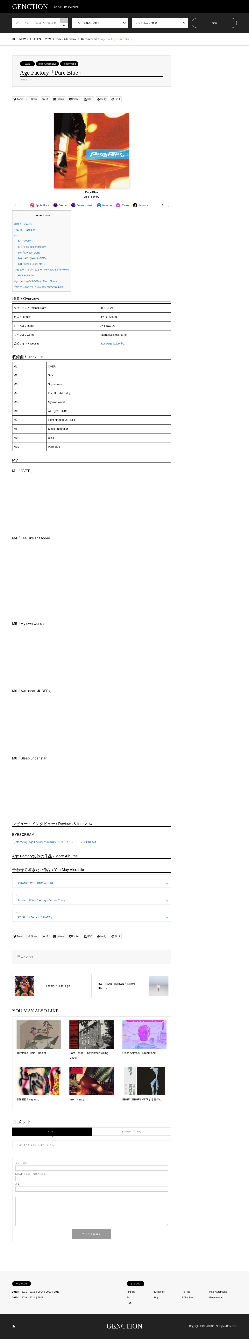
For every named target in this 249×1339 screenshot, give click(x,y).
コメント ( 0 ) (51, 1131)
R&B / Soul (187, 1297)
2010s (15, 1292)
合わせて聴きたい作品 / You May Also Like (38, 286)
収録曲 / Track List (24, 229)
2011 (24, 1292)
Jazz (129, 1297)
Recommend (69, 64)
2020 (24, 1297)
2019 (56, 1292)
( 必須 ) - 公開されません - (32, 1174)
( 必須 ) (21, 1163)
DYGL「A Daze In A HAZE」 (35, 917)
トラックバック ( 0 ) (131, 1131)
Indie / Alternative (47, 64)
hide (47, 215)
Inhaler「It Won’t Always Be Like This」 (42, 900)
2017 (40, 1292)
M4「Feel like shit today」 (33, 246)
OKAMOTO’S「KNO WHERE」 (37, 883)
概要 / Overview (23, 224)
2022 (40, 1297)
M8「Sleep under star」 (32, 264)
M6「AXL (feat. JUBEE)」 (33, 258)
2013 (32, 1292)
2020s (15, 1297)
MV (16, 235)
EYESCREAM (26, 275)
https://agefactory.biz (112, 343)
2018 (48, 1292)
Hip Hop (186, 1292)
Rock (129, 1303)
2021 (27, 64)
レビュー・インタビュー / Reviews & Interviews (41, 269)
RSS (13, 1326)
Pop (156, 1297)
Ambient (131, 1292)
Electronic (159, 1292)
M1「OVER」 (26, 241)
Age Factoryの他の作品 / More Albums (36, 281)
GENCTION (124, 1326)
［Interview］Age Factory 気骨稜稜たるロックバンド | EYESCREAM (54, 842)
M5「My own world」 (30, 252)
